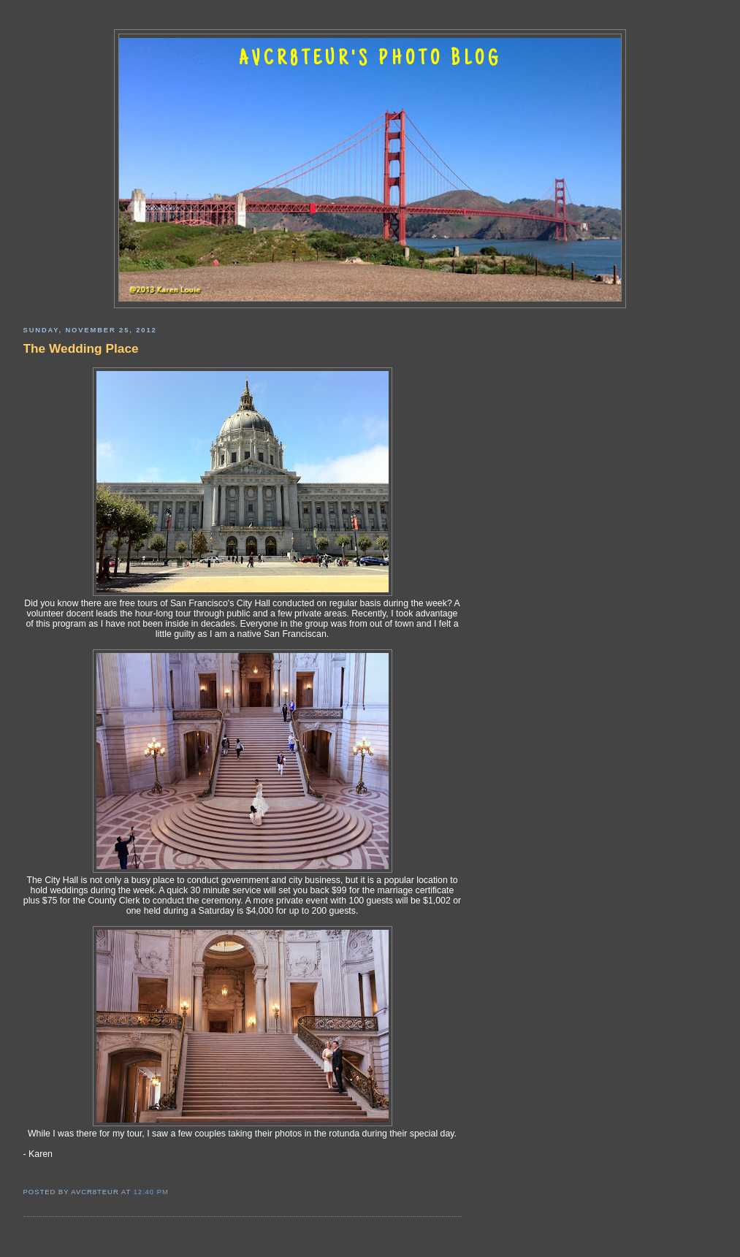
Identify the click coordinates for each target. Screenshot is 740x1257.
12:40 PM (151, 1192)
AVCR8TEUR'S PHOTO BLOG (370, 60)
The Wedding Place (81, 348)
